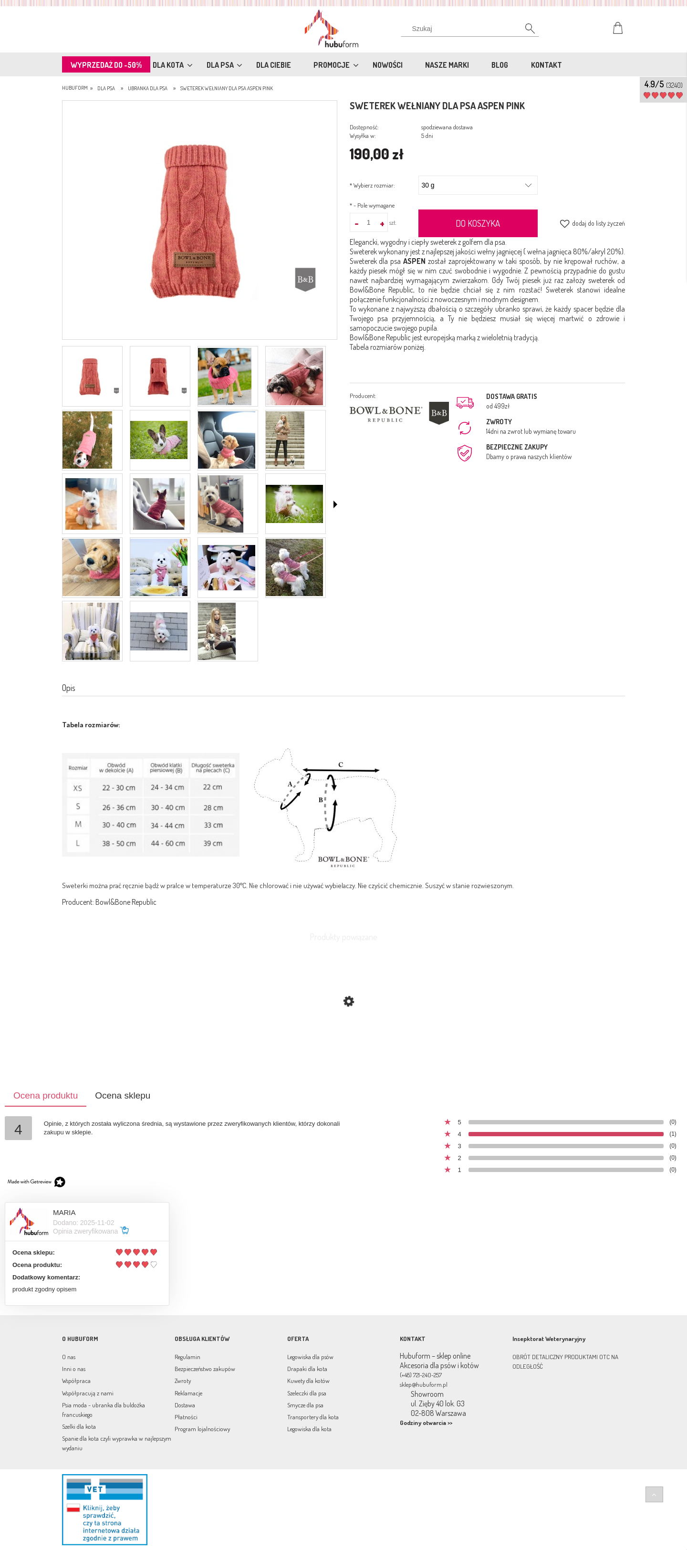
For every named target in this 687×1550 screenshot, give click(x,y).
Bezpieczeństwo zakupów (205, 1368)
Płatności (186, 1417)
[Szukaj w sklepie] (472, 28)
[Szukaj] (524, 31)
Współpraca (76, 1380)
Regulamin (187, 1357)
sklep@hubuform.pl (424, 1384)
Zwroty (183, 1380)
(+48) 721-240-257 (421, 1375)
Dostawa (185, 1405)
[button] (335, 504)
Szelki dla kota (79, 1426)
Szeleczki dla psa (306, 1393)
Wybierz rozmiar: (372, 185)
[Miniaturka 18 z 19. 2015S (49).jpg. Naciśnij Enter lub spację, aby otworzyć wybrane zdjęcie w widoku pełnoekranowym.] (158, 631)
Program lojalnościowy (202, 1429)
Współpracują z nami (88, 1393)
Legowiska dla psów (310, 1357)
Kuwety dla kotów (308, 1380)
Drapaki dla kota (307, 1368)
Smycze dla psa (305, 1405)
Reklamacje (188, 1393)
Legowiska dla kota (309, 1429)
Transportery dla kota (313, 1417)
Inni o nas (73, 1368)
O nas (68, 1357)
